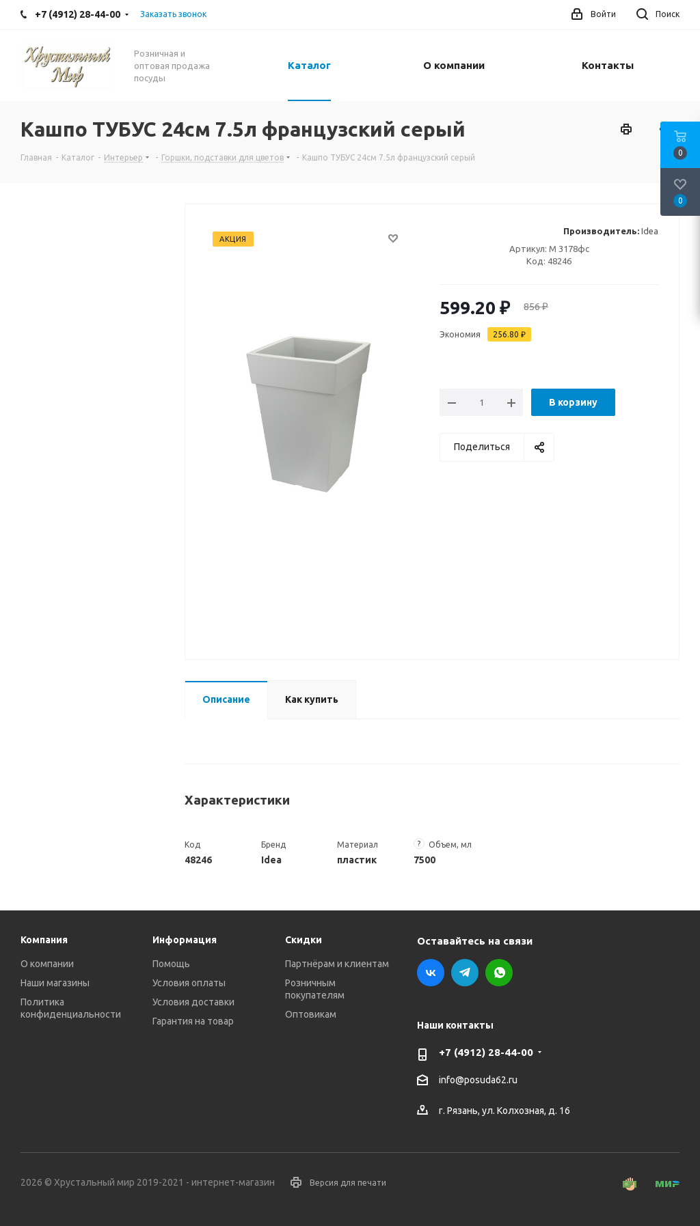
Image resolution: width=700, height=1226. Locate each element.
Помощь (171, 963)
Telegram (465, 972)
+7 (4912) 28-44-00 (486, 1052)
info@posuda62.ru (478, 1080)
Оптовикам (310, 1014)
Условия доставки (193, 1002)
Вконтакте (430, 972)
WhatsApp (499, 972)
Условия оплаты (189, 982)
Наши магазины (55, 982)
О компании (47, 963)
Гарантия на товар (193, 1021)
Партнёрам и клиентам (337, 963)
